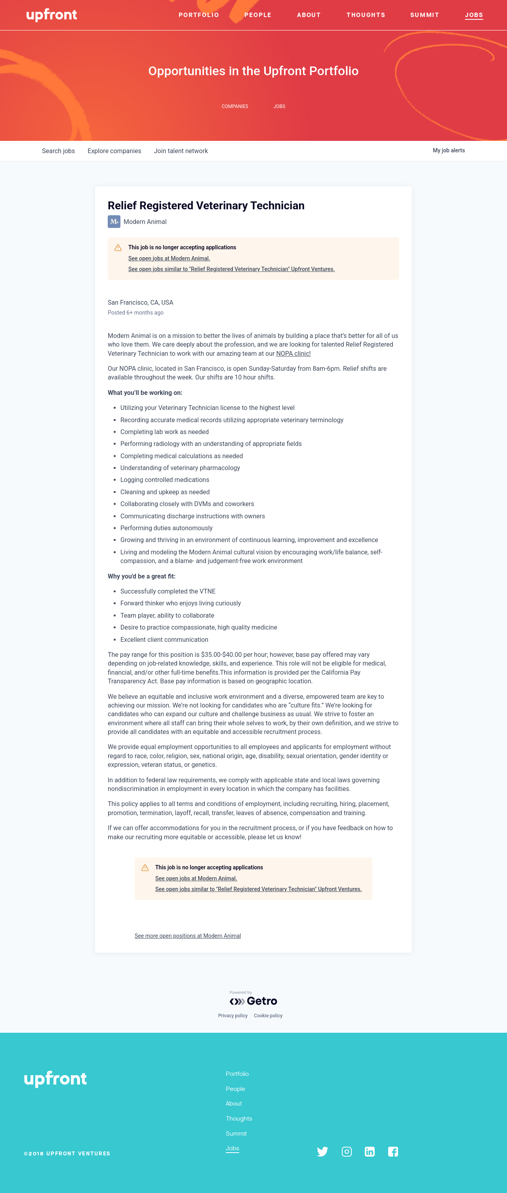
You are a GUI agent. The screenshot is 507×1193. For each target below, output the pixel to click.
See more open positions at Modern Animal (188, 936)
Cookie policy (268, 1016)
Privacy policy (233, 1016)
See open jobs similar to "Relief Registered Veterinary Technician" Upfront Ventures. (231, 269)
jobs (58, 151)
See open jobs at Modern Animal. (169, 258)
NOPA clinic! (293, 353)
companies (114, 151)
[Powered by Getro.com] (253, 998)
